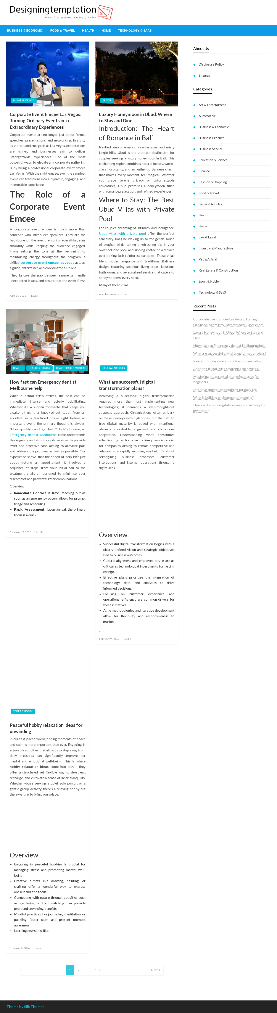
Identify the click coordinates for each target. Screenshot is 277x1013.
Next (154, 970)
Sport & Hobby (22, 711)
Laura (34, 295)
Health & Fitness (39, 368)
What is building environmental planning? (223, 397)
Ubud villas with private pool (122, 233)
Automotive (207, 116)
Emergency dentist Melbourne (33, 435)
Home (106, 30)
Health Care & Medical (71, 368)
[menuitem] (25, 30)
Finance (204, 171)
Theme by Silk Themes (25, 1006)
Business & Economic (25, 30)
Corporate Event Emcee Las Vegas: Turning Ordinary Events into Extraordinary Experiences (45, 120)
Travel (106, 100)
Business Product (211, 138)
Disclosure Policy (211, 64)
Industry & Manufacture (216, 248)
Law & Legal (207, 237)
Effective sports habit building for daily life (225, 390)
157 (97, 970)
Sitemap (204, 75)
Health (88, 30)
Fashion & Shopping (213, 182)
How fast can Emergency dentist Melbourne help (43, 385)
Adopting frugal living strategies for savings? (226, 369)
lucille (39, 532)
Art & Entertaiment (212, 105)
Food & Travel (62, 30)
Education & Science (213, 160)
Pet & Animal (208, 259)
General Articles (113, 368)
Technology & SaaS (135, 30)
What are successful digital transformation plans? (127, 385)
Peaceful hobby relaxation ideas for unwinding (46, 728)
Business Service (23, 100)
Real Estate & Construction (218, 270)
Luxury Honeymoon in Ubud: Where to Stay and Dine (135, 117)
